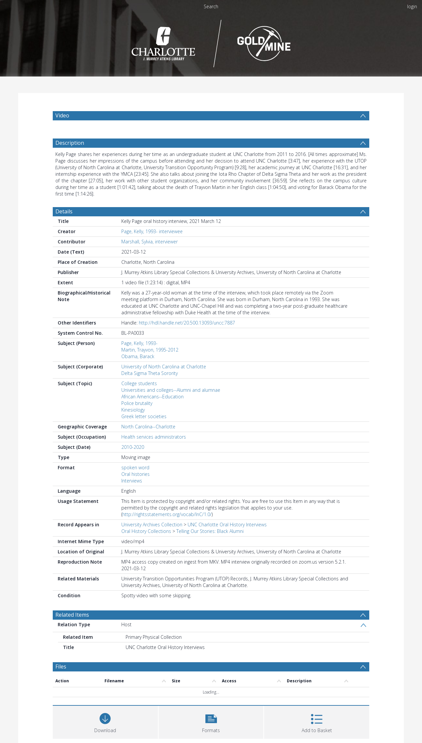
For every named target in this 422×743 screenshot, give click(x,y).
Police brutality (136, 416)
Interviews (131, 493)
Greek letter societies (143, 429)
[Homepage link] (211, 41)
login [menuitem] (412, 6)
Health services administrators (153, 449)
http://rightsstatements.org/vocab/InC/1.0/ (167, 527)
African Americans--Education (152, 409)
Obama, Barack (137, 369)
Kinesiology (133, 422)
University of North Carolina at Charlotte (163, 379)
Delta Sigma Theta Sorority (149, 386)
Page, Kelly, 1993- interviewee (152, 244)
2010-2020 (132, 459)
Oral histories (135, 486)
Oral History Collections (146, 544)
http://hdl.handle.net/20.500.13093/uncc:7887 (187, 335)
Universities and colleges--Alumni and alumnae (170, 402)
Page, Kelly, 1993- (139, 356)
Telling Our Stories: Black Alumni (210, 544)
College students (139, 396)
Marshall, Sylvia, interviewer (149, 254)
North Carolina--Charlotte (148, 439)
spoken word (135, 480)
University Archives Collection (151, 537)
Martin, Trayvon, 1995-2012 (149, 362)
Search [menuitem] (211, 6)
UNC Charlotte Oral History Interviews (227, 537)
